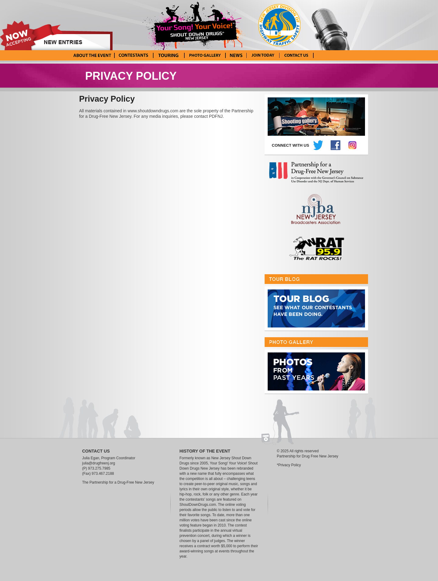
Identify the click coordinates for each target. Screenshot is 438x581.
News (236, 55)
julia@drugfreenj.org (98, 463)
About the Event (92, 55)
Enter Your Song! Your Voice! (263, 55)
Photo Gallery (204, 55)
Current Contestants (133, 55)
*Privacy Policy (289, 465)
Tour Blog (168, 55)
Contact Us (296, 55)
